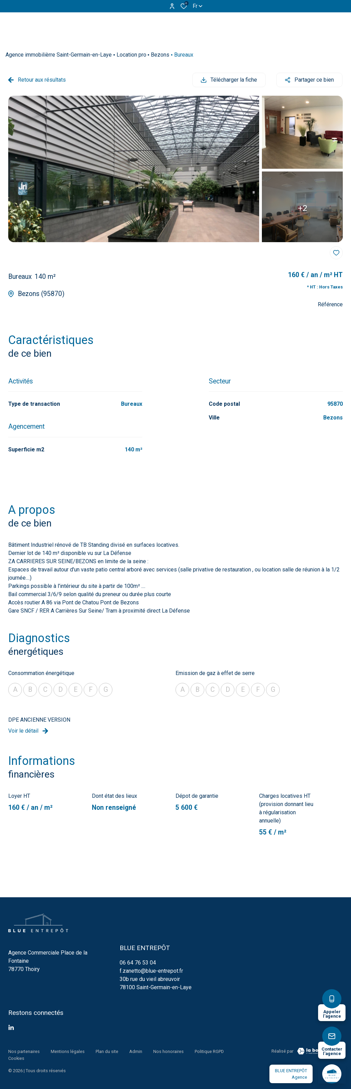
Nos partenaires (24, 1050)
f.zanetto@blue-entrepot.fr (151, 970)
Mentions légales (68, 1050)
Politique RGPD (209, 1050)
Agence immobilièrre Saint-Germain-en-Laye (58, 54)
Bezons (160, 54)
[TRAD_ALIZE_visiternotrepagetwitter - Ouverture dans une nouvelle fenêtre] (11, 1027)
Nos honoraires (168, 1050)
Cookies (16, 1057)
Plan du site (107, 1050)
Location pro (131, 54)
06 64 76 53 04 (138, 962)
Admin (135, 1050)
